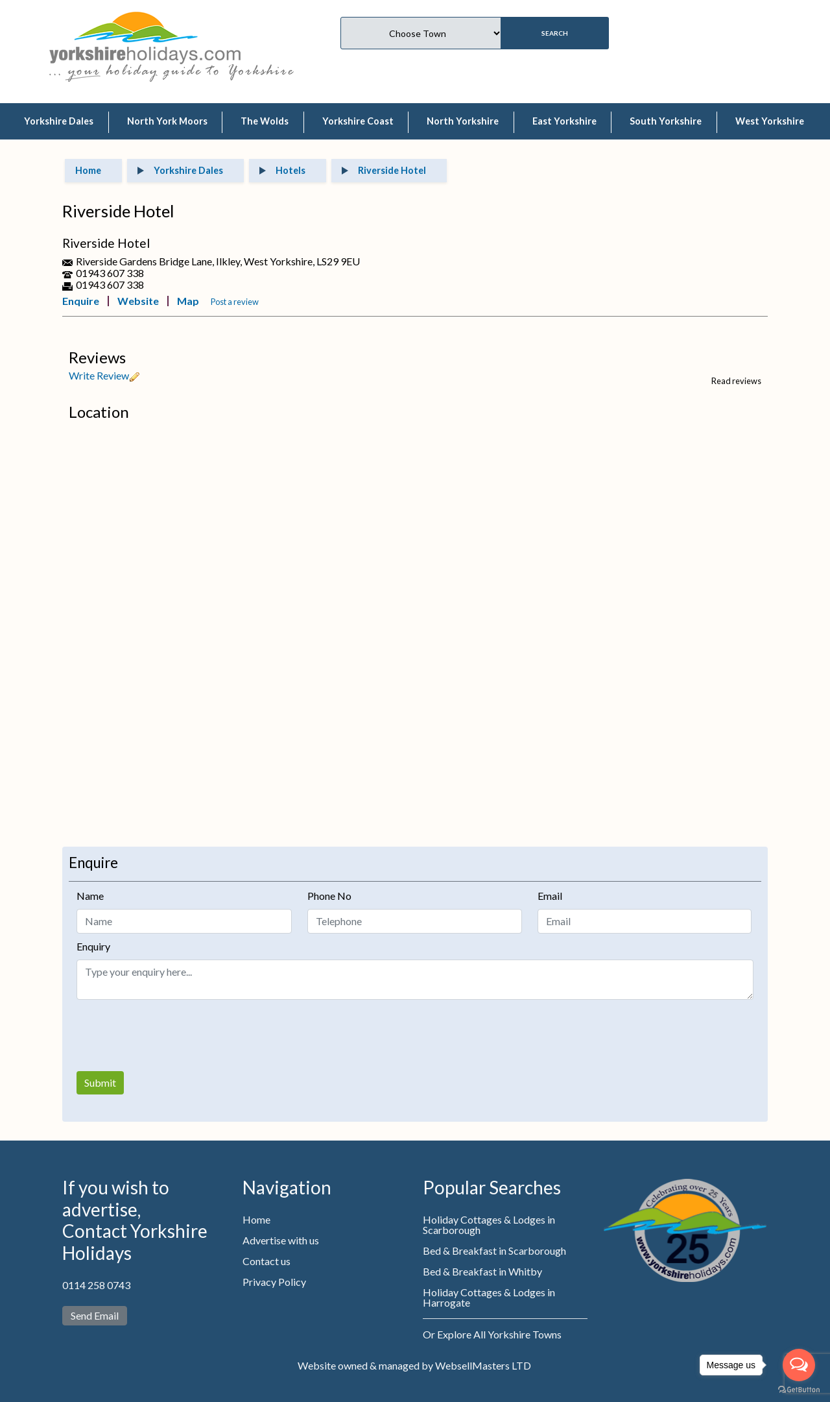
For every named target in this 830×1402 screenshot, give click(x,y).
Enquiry (93, 946)
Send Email (95, 1315)
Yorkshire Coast (358, 121)
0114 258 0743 (96, 1285)
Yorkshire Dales (58, 121)
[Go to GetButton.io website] (799, 1389)
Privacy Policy (274, 1281)
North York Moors (167, 121)
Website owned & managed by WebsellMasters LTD (414, 1365)
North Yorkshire (463, 121)
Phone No (329, 895)
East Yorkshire (564, 121)
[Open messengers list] (799, 1365)
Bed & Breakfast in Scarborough (494, 1250)
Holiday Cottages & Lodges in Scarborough (489, 1224)
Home (256, 1219)
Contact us (266, 1261)
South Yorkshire (666, 121)
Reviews (97, 357)
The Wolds (265, 121)
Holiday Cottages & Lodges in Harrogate (489, 1297)
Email (550, 895)
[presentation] (175, 1035)
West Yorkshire (769, 121)
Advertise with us (281, 1240)
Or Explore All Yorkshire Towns (492, 1334)
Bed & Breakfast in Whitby (482, 1271)
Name (90, 895)
